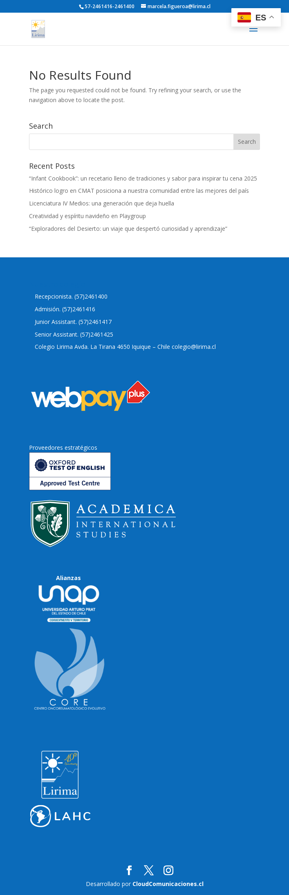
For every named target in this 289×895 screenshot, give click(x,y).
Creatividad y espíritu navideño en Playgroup (87, 216)
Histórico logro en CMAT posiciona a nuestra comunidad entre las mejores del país (139, 190)
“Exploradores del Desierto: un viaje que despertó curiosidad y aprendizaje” (128, 228)
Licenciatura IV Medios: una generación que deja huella (101, 203)
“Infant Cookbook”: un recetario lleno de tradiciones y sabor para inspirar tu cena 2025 (143, 178)
